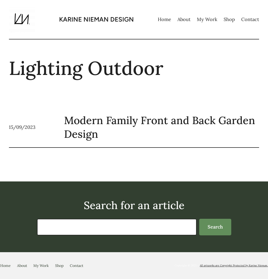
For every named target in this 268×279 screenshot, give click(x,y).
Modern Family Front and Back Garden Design (159, 127)
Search (215, 227)
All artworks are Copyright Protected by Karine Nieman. (234, 265)
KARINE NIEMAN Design (96, 19)
